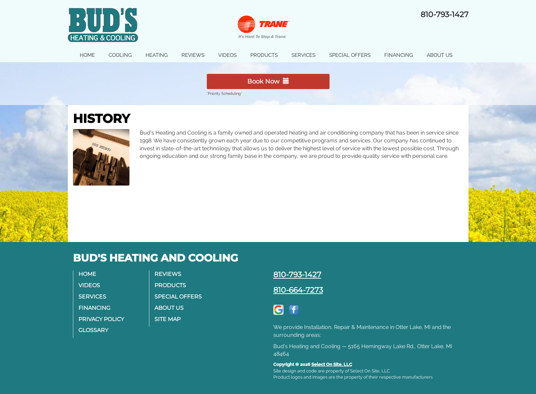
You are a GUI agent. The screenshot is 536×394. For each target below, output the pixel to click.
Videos (227, 55)
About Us (439, 55)
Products (264, 55)
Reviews (193, 55)
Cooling (120, 55)
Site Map (167, 319)
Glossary (93, 330)
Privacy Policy (101, 319)
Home (87, 55)
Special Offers (350, 55)
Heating (157, 55)
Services (303, 55)
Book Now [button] (268, 81)
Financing (398, 55)
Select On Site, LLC (331, 364)
